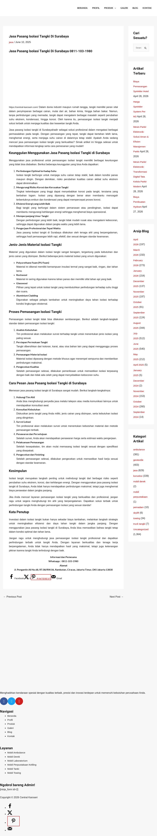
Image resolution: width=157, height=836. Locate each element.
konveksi (138, 481)
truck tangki (139, 538)
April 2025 (138, 369)
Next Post (116, 596)
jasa (11, 42)
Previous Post (12, 596)
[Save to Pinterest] (41, 577)
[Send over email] (56, 578)
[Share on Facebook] (16, 578)
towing (136, 533)
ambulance (139, 454)
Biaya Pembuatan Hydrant (139, 207)
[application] (114, 8)
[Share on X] (27, 578)
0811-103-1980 (82, 51)
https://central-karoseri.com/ (24, 107)
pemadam (138, 517)
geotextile (138, 465)
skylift (136, 527)
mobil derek (139, 491)
